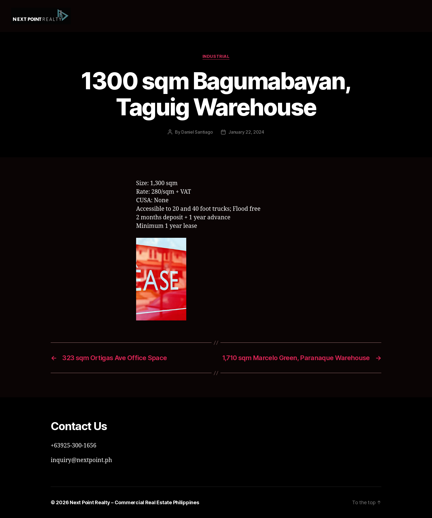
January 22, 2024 (246, 132)
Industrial (216, 56)
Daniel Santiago (197, 132)
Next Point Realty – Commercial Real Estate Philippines (134, 502)
